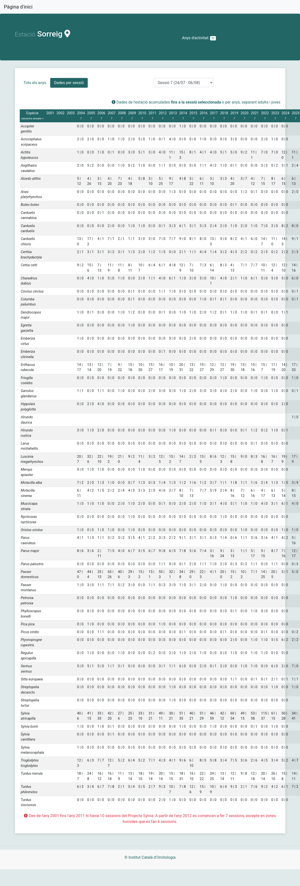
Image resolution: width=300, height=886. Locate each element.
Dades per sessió (69, 82)
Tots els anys (35, 82)
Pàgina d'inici (18, 7)
